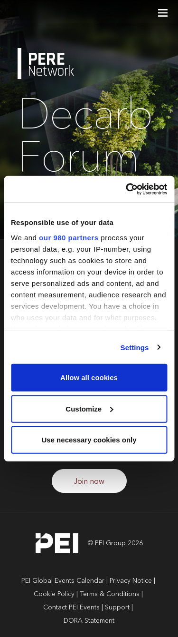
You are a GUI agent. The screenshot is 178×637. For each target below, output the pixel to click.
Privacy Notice (131, 581)
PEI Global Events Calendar (62, 581)
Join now (89, 482)
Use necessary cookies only (88, 440)
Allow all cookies (89, 377)
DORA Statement (89, 620)
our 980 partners (69, 237)
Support (117, 607)
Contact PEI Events (71, 607)
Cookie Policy (54, 594)
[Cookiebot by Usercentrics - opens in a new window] (126, 189)
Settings (135, 347)
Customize (89, 408)
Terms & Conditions (110, 594)
